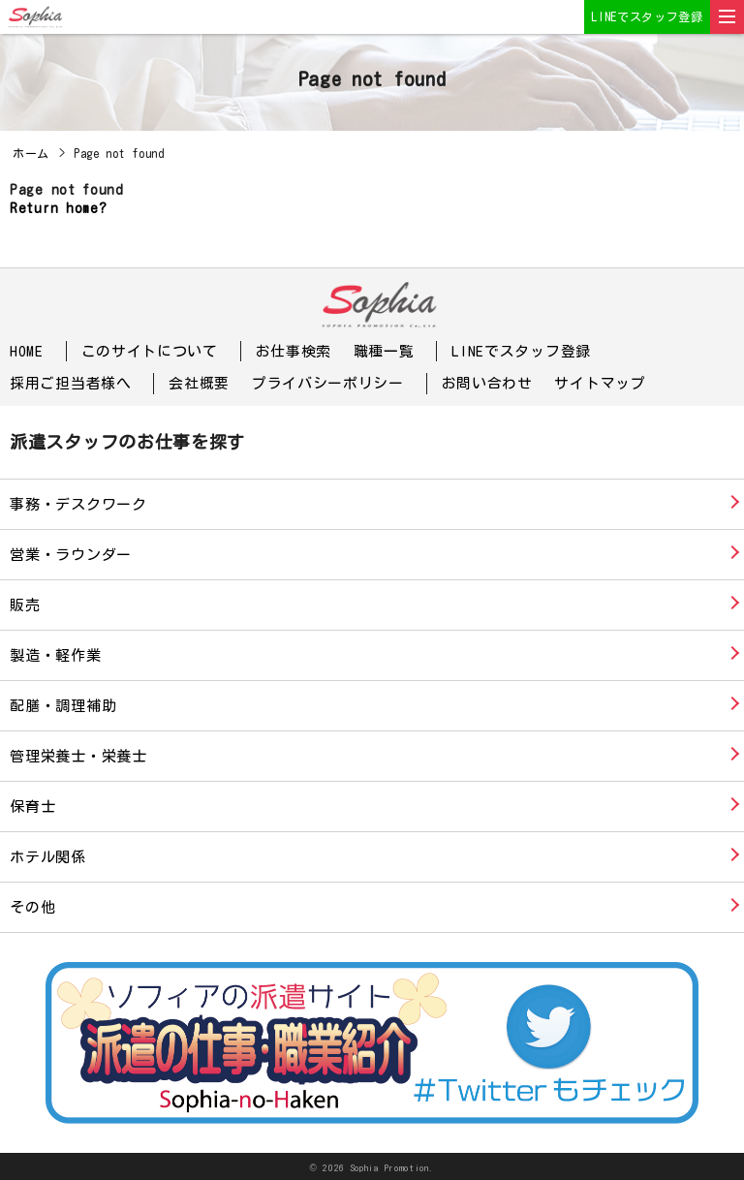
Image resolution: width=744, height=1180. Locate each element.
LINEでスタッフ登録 (647, 16)
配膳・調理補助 (63, 705)
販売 (25, 604)
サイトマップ (599, 383)
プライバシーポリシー (328, 383)
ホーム (31, 153)
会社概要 (199, 383)
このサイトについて (149, 351)
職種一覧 (384, 351)
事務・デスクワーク (78, 503)
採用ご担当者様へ (71, 383)
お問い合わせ (487, 383)
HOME (27, 351)
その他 (32, 906)
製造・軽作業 (56, 654)
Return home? (58, 208)
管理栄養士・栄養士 (78, 755)
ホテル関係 (48, 856)
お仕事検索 (294, 351)
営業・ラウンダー (71, 553)
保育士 (32, 805)
